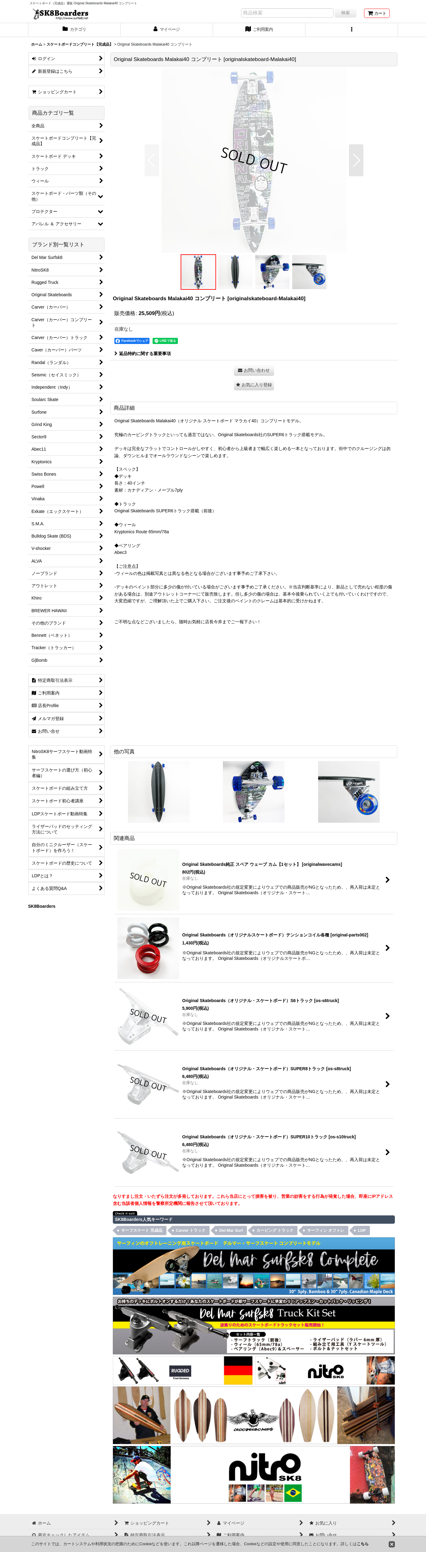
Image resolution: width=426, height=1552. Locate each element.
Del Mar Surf (231, 1230)
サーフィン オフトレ (325, 1230)
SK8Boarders (41, 906)
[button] (351, 30)
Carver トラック (191, 1230)
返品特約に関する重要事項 (142, 353)
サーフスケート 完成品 (141, 1230)
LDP (362, 1230)
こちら (363, 1544)
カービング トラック (275, 1230)
